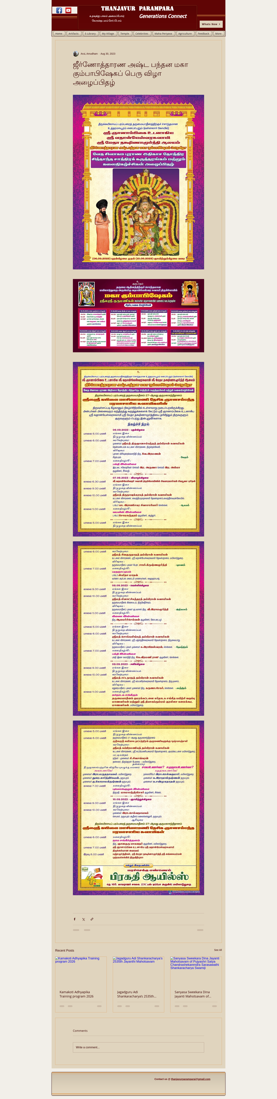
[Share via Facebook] (74, 919)
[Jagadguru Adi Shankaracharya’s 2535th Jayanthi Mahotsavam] (138, 971)
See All (218, 950)
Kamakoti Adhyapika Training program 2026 (76, 994)
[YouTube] (68, 10)
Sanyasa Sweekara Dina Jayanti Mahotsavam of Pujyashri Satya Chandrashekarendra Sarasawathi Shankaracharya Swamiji (193, 994)
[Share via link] (92, 919)
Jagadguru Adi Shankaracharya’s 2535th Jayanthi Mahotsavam (135, 994)
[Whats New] (211, 24)
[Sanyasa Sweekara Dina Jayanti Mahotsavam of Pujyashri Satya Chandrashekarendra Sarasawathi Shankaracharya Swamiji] (196, 971)
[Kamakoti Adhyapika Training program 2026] (81, 971)
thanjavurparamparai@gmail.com (190, 1079)
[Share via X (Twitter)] (83, 919)
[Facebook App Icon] (59, 10)
